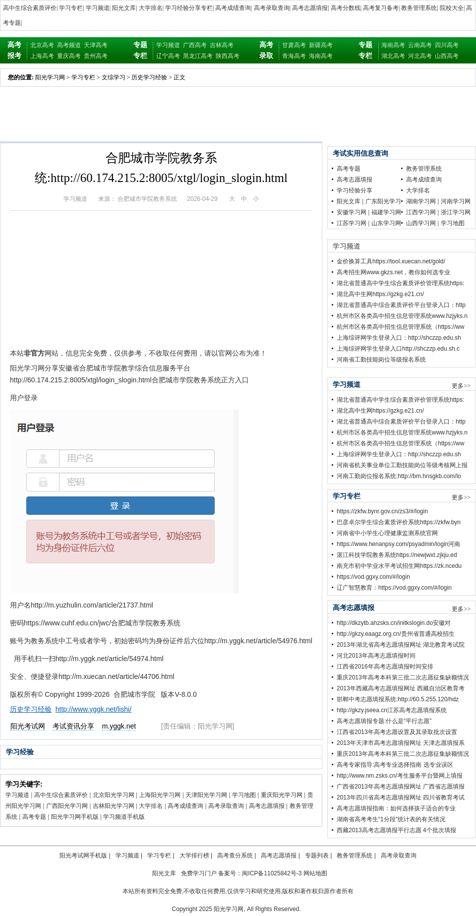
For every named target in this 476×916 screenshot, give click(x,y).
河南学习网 (456, 201)
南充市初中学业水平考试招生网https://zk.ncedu (399, 565)
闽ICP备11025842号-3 (271, 873)
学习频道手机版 (124, 816)
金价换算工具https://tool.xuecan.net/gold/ (391, 261)
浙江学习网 (456, 212)
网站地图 (315, 873)
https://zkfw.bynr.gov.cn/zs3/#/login (382, 511)
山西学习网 (421, 223)
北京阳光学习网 (113, 795)
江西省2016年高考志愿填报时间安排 (385, 666)
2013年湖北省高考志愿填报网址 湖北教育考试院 (401, 644)
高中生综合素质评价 (30, 7)
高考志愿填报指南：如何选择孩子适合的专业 (396, 808)
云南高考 (420, 45)
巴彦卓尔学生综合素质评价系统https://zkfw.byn (399, 522)
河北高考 (420, 56)
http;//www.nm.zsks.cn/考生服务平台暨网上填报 (400, 775)
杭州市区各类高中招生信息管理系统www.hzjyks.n (402, 315)
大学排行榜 (194, 855)
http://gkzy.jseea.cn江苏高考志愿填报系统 (392, 710)
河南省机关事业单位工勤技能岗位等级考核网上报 (402, 465)
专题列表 (317, 855)
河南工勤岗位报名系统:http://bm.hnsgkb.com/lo (399, 476)
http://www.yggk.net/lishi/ (93, 709)
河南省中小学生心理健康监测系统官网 (387, 533)
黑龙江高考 (198, 56)
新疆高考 (321, 45)
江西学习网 (421, 212)
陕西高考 (227, 56)
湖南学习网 (421, 201)
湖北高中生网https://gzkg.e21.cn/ (380, 294)
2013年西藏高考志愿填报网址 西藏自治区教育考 (401, 688)
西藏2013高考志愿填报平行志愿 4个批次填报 (396, 830)
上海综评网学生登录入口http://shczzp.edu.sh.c (398, 348)
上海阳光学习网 (159, 795)
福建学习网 (386, 212)
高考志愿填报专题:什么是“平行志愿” (384, 721)
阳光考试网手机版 (83, 855)
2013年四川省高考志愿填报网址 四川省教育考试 (401, 797)
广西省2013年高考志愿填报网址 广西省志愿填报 (401, 786)
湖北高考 (393, 56)
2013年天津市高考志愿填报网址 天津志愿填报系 (401, 742)
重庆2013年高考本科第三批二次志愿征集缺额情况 (403, 677)
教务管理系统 (419, 7)
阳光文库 (124, 7)
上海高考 (42, 56)
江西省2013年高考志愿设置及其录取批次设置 (397, 732)
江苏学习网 (351, 223)
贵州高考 (96, 56)
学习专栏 (71, 7)
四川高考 (447, 45)
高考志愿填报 (310, 7)
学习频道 (98, 7)
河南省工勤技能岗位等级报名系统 (381, 359)
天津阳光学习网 (206, 795)
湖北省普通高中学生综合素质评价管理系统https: (400, 283)
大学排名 (151, 7)
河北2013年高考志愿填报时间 (376, 655)
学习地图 (244, 795)
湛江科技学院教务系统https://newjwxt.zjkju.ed (397, 554)
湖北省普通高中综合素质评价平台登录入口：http (401, 305)
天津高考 (96, 45)
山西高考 (447, 56)
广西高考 (195, 45)
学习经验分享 (354, 190)
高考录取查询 (272, 7)
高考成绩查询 (233, 7)
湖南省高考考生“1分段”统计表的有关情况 (391, 819)
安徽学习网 (351, 212)
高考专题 (34, 816)
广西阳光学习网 (67, 805)
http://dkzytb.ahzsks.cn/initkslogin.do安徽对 (394, 622)
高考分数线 (345, 7)
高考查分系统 (235, 855)
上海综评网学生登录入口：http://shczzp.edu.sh (399, 337)
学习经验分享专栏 (189, 7)
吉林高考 (222, 45)
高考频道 (69, 45)
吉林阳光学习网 (113, 805)
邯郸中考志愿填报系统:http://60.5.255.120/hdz (398, 699)
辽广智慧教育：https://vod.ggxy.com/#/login (394, 587)
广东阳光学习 (383, 201)
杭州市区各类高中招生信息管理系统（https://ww (400, 326)
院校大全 (452, 7)
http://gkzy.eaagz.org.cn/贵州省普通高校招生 (396, 633)
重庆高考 (69, 56)
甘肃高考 (294, 45)
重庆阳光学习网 (281, 795)
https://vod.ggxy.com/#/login (373, 576)
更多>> (461, 385)
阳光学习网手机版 (75, 816)
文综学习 (113, 77)
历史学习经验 (149, 77)
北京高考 (42, 45)
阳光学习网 (50, 77)
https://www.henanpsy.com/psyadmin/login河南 (398, 544)
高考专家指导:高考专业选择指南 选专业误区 (395, 764)
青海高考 (294, 56)
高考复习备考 (381, 7)
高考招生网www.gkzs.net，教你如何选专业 (393, 272)
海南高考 (321, 56)
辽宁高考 (168, 56)
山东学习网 (386, 223)
